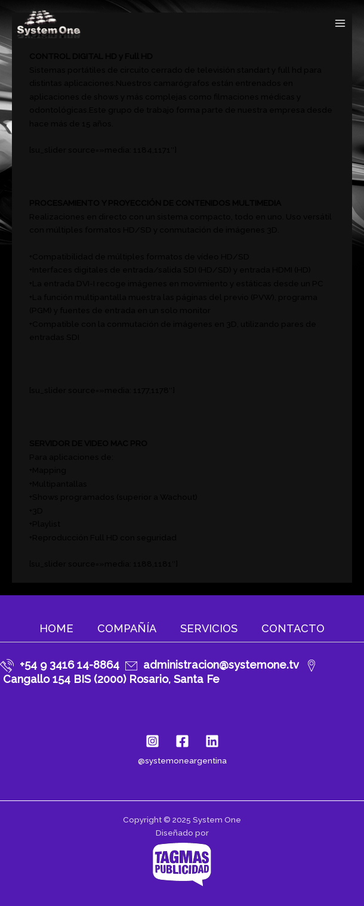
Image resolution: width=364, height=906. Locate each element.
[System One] (48, 23)
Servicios (208, 628)
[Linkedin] (212, 741)
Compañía (126, 628)
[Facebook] (182, 741)
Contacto (293, 628)
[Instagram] (152, 741)
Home (56, 628)
